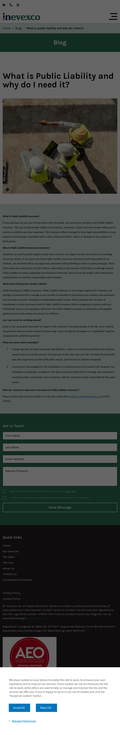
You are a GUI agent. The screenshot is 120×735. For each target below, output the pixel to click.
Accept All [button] (19, 708)
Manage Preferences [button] (24, 721)
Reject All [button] (45, 708)
